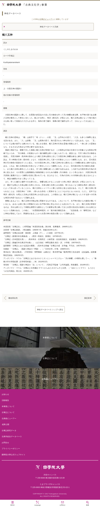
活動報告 (5, 400)
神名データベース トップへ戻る (50, 310)
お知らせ (5, 394)
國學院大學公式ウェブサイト (13, 455)
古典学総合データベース (12, 436)
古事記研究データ (9, 430)
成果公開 (5, 424)
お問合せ (5, 443)
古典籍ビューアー (50, 379)
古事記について (50, 358)
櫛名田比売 (13, 298)
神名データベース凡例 (49, 27)
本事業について (50, 338)
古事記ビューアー (46, 19)
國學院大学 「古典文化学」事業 (34, 4)
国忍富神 (88, 298)
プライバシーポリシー (11, 448)
